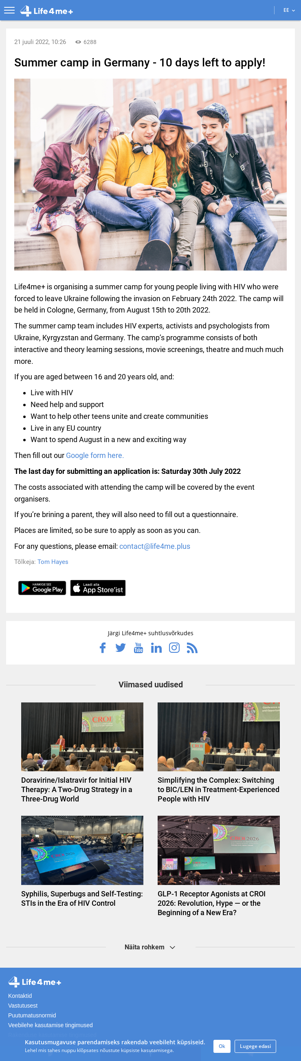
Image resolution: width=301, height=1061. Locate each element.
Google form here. (95, 455)
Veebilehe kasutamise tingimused (50, 1025)
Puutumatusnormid (32, 1015)
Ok (222, 1046)
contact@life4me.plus (154, 546)
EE (289, 10)
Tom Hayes (52, 562)
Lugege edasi (255, 1046)
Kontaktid (20, 996)
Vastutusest (22, 1005)
